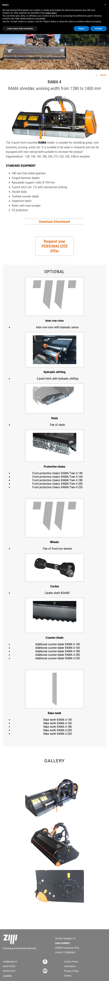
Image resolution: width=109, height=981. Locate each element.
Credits (67, 975)
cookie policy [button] (50, 13)
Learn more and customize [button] (20, 28)
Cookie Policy (71, 961)
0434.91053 (9, 966)
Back (101, 75)
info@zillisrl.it (10, 961)
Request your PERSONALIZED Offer (55, 246)
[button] (105, 4)
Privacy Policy (71, 971)
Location (7, 975)
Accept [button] (98, 28)
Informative (70, 966)
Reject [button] (81, 28)
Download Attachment (54, 222)
